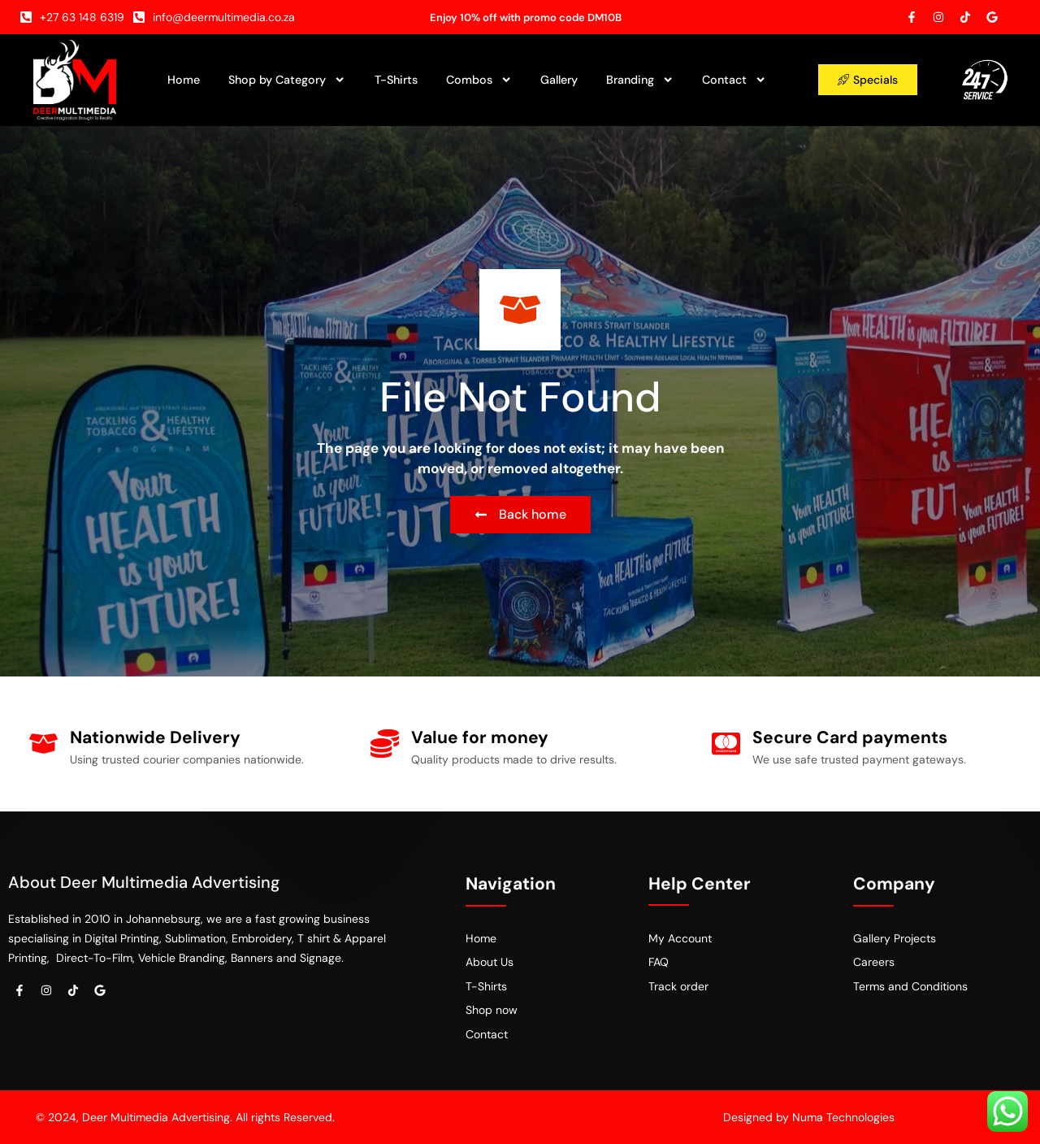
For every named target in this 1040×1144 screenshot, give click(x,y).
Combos (479, 79)
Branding (640, 79)
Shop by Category (286, 79)
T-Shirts (396, 79)
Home (183, 79)
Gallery (559, 79)
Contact (734, 79)
